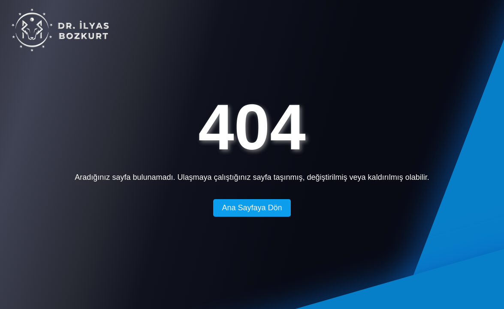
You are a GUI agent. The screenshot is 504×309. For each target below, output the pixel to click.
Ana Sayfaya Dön (252, 207)
